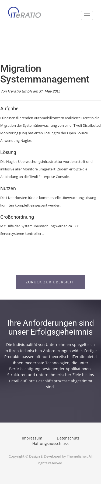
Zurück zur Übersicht (50, 281)
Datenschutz (68, 438)
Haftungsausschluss (50, 443)
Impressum (32, 438)
